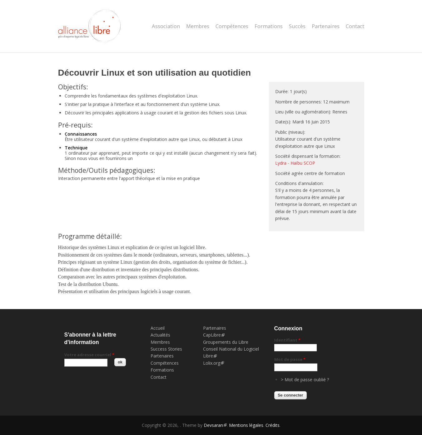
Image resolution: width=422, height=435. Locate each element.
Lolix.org (213, 363)
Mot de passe (289, 359)
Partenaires (326, 26)
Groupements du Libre (225, 342)
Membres (197, 26)
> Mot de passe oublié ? (305, 379)
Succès (297, 26)
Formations (269, 26)
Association (166, 26)
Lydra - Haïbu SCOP (295, 163)
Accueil (158, 328)
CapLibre (214, 335)
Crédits (273, 425)
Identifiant (287, 340)
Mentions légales (246, 425)
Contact (355, 26)
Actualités (160, 335)
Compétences (232, 26)
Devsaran (215, 425)
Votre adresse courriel (89, 355)
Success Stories (166, 349)
